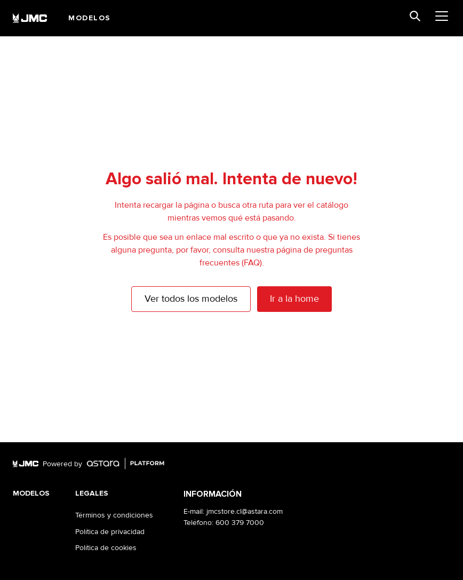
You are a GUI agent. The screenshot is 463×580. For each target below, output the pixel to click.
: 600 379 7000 (238, 522)
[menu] (441, 16)
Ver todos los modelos (191, 298)
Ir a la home (294, 298)
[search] (415, 16)
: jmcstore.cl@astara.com (243, 511)
